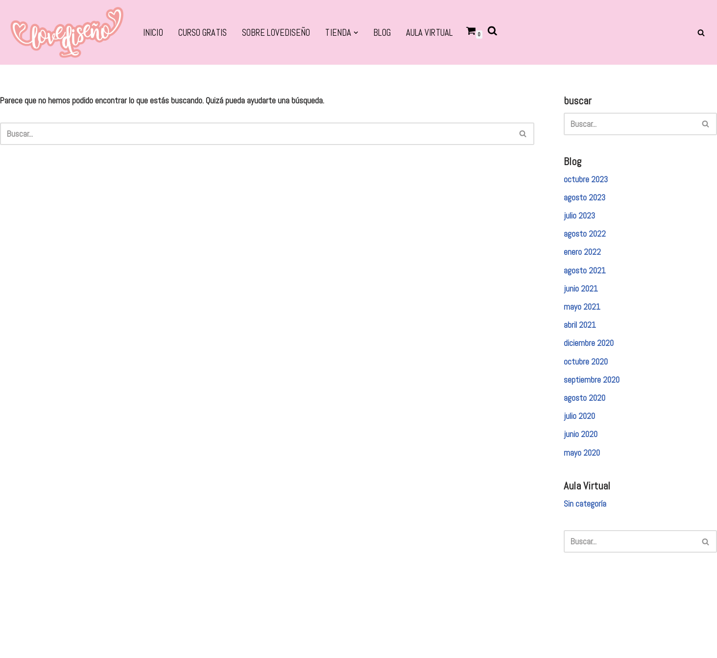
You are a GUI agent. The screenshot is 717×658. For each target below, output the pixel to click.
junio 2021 (581, 288)
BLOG (381, 33)
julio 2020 (579, 416)
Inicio (153, 33)
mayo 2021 (582, 306)
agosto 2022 (585, 233)
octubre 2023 (586, 179)
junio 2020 (581, 434)
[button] (356, 32)
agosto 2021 (585, 270)
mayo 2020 (582, 452)
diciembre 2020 (589, 343)
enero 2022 (582, 251)
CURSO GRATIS (202, 33)
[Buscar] (701, 32)
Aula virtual (429, 33)
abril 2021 (580, 324)
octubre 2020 (586, 361)
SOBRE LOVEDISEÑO (276, 33)
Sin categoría (585, 503)
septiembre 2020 (592, 379)
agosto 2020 (584, 397)
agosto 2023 (584, 197)
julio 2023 (579, 215)
